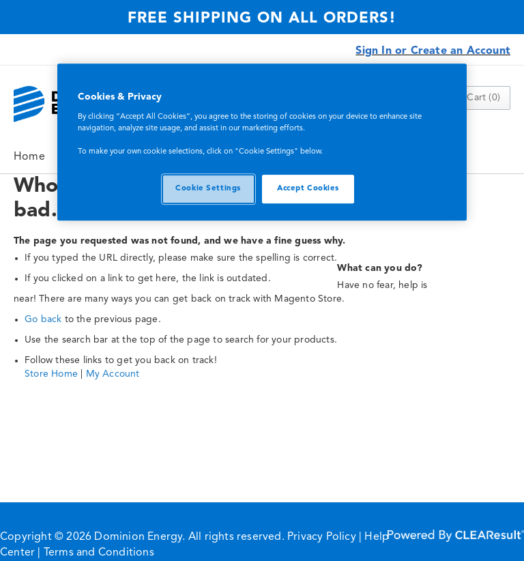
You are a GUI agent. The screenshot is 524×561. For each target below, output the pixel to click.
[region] (262, 141)
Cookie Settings (208, 188)
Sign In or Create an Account (432, 51)
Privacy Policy (321, 537)
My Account (113, 374)
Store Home (51, 374)
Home (29, 157)
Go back (43, 319)
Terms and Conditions (99, 552)
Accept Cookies (308, 188)
